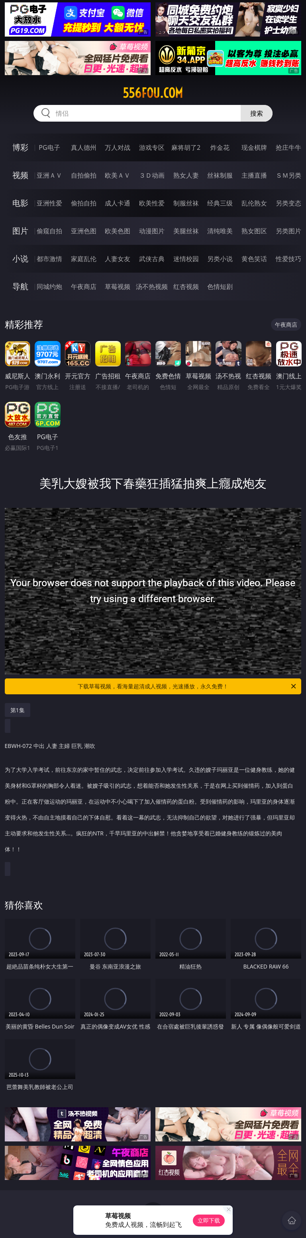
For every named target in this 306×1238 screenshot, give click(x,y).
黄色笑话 (254, 258)
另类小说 (220, 258)
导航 (20, 286)
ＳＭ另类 (288, 175)
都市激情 (49, 258)
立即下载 (209, 1220)
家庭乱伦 (83, 258)
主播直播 (254, 175)
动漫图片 (152, 231)
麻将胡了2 (185, 147)
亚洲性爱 (49, 203)
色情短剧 (220, 286)
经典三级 (220, 203)
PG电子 (49, 147)
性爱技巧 (288, 258)
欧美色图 (117, 231)
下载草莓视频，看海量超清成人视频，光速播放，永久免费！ (187, 686)
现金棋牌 (254, 147)
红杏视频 (186, 286)
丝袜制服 (220, 175)
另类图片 (288, 231)
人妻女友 (117, 258)
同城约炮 (49, 286)
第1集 (17, 710)
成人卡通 (117, 203)
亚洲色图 (83, 231)
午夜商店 (83, 286)
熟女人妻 (186, 175)
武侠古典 (152, 258)
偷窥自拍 (49, 231)
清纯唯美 (220, 231)
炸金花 (220, 147)
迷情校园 (186, 258)
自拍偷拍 (83, 175)
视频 (20, 175)
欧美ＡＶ (117, 175)
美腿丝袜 (186, 231)
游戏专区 (152, 147)
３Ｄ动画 (152, 175)
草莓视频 (117, 286)
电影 (20, 203)
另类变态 (288, 203)
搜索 (256, 113)
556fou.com (153, 93)
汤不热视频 (152, 286)
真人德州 (83, 147)
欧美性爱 (152, 203)
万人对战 (117, 147)
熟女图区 (254, 231)
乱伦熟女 (254, 203)
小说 (20, 258)
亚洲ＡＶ (49, 175)
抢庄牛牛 (288, 147)
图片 (20, 230)
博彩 (20, 147)
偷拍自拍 (83, 203)
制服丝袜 (186, 203)
